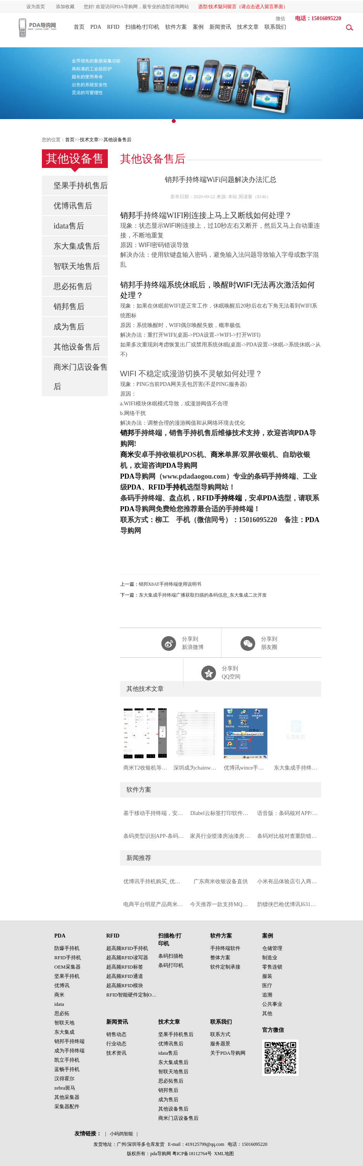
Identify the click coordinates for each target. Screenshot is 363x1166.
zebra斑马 (64, 1088)
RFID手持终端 (219, 498)
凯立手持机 (67, 1060)
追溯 (267, 995)
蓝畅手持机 (67, 1069)
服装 (267, 976)
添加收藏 (65, 6)
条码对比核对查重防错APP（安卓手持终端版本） (287, 836)
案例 (198, 27)
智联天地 (64, 1023)
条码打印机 (170, 965)
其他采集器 (67, 1097)
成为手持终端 (69, 1051)
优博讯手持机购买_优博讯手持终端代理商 (153, 881)
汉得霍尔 (64, 1078)
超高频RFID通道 (124, 976)
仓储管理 (272, 948)
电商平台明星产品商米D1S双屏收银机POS (153, 904)
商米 (127, 454)
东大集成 (64, 1032)
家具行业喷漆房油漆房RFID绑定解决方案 (220, 836)
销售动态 (116, 1034)
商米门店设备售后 (81, 377)
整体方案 (220, 957)
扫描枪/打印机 (142, 27)
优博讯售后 (73, 205)
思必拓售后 (73, 286)
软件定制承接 (225, 967)
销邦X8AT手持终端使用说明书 (170, 584)
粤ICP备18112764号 (192, 1153)
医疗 (267, 985)
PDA (95, 27)
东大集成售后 (77, 246)
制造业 (269, 957)
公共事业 (272, 1004)
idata (59, 1004)
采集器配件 (67, 1106)
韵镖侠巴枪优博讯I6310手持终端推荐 (287, 904)
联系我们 (275, 27)
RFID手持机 (168, 487)
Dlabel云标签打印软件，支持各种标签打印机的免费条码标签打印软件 (220, 813)
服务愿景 (220, 1044)
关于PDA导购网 (227, 1053)
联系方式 (220, 1034)
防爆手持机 (67, 948)
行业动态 (116, 1044)
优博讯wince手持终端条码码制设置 (246, 768)
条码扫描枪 (170, 956)
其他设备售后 (117, 139)
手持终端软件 (225, 948)
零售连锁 (272, 967)
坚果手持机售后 (81, 185)
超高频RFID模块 (124, 985)
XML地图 (224, 1153)
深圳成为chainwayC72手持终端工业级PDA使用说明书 (195, 768)
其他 (267, 1013)
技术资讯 (116, 1053)
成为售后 (69, 326)
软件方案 (176, 27)
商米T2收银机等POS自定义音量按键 (145, 768)
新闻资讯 (220, 27)
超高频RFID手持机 (127, 948)
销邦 (128, 215)
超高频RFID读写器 (127, 957)
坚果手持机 (67, 976)
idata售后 (69, 225)
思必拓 (61, 1013)
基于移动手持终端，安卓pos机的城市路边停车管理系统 (153, 813)
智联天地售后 (77, 266)
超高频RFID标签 (124, 967)
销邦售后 (69, 306)
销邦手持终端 (69, 1041)
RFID (113, 27)
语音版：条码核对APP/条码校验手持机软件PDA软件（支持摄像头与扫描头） (287, 813)
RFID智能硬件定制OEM (132, 995)
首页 (79, 27)
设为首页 (35, 6)
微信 (280, 18)
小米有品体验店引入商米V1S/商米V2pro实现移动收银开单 (287, 881)
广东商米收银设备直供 (221, 881)
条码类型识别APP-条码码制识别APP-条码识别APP (153, 836)
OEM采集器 (67, 967)
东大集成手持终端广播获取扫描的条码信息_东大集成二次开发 (203, 595)
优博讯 (61, 985)
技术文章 (248, 27)
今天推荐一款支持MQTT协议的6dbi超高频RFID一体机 (220, 904)
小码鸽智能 (121, 1134)
